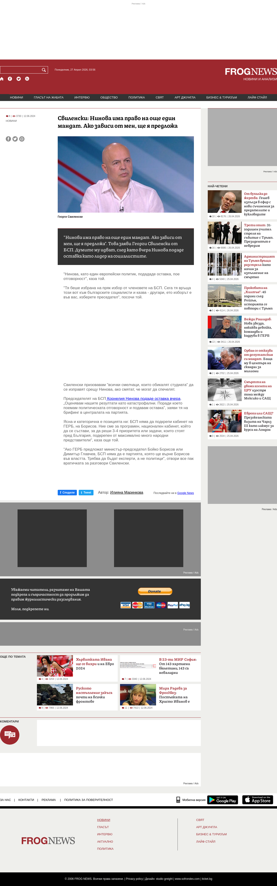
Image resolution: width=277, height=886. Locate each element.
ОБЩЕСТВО (109, 97)
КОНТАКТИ (26, 799)
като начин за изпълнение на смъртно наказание (259, 268)
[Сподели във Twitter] (15, 139)
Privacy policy (134, 878)
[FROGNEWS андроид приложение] (222, 799)
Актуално (105, 841)
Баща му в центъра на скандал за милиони (258, 360)
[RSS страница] (27, 79)
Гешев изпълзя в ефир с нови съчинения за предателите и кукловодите (259, 204)
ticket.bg (207, 878)
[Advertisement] (128, 341)
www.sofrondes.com (187, 878)
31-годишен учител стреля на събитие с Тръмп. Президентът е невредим (259, 235)
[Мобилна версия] (191, 799)
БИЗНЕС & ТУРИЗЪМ (221, 97)
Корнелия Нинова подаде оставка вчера (143, 398)
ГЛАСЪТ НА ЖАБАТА (48, 97)
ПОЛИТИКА (137, 97)
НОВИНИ (16, 97)
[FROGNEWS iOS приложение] (258, 799)
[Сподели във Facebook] (8, 139)
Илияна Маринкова (126, 492)
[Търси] (45, 69)
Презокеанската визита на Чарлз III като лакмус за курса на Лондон (259, 421)
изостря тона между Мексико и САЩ (258, 390)
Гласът (103, 827)
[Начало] (2, 79)
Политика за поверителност (88, 799)
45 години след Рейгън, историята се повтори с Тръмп (258, 298)
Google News (185, 493)
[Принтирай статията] (21, 139)
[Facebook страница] (10, 79)
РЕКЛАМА (49, 799)
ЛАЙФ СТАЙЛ (257, 97)
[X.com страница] (18, 79)
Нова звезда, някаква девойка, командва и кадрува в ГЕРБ (258, 327)
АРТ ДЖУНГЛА (185, 97)
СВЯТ (160, 97)
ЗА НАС (5, 799)
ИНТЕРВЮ (82, 97)
